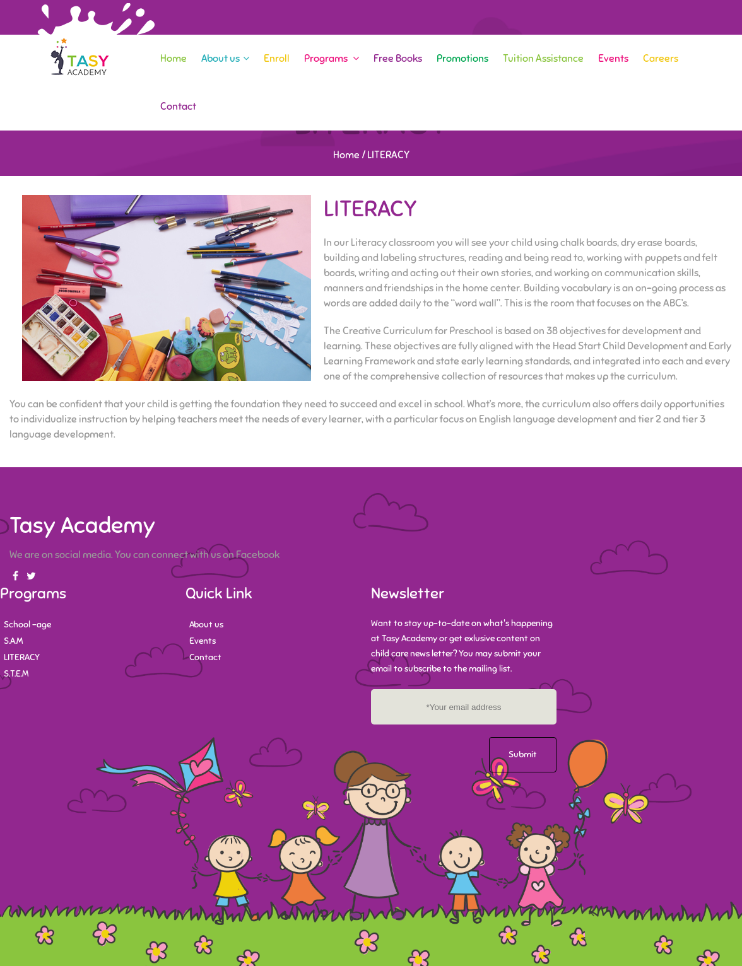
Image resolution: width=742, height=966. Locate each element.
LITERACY (22, 657)
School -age (27, 624)
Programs (331, 58)
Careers (660, 58)
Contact (178, 106)
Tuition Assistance (543, 58)
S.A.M (13, 641)
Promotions (462, 58)
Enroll (277, 58)
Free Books (398, 58)
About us (225, 58)
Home (173, 58)
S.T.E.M (16, 673)
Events (613, 58)
